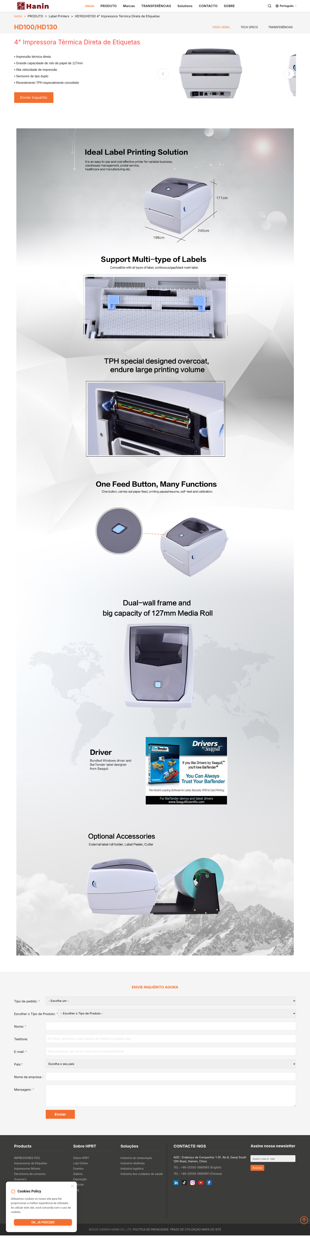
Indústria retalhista (132, 1165)
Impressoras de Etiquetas (30, 1165)
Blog (76, 1192)
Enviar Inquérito (35, 98)
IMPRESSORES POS (27, 1160)
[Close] (72, 1187)
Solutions (185, 6)
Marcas (129, 6)
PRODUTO (109, 6)
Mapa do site (211, 1232)
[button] (289, 74)
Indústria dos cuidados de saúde (141, 1176)
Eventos (78, 1171)
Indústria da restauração (136, 1160)
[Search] (270, 6)
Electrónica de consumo (30, 1176)
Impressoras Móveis (27, 1171)
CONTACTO (208, 6)
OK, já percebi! (43, 1223)
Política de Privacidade (151, 1232)
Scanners (20, 1181)
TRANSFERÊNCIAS (156, 6)
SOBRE (229, 6)
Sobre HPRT (81, 1160)
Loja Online (80, 1165)
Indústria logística (131, 1171)
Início (89, 6)
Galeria (77, 1176)
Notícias (78, 1187)
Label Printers (59, 16)
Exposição (80, 1181)
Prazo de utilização (185, 1232)
